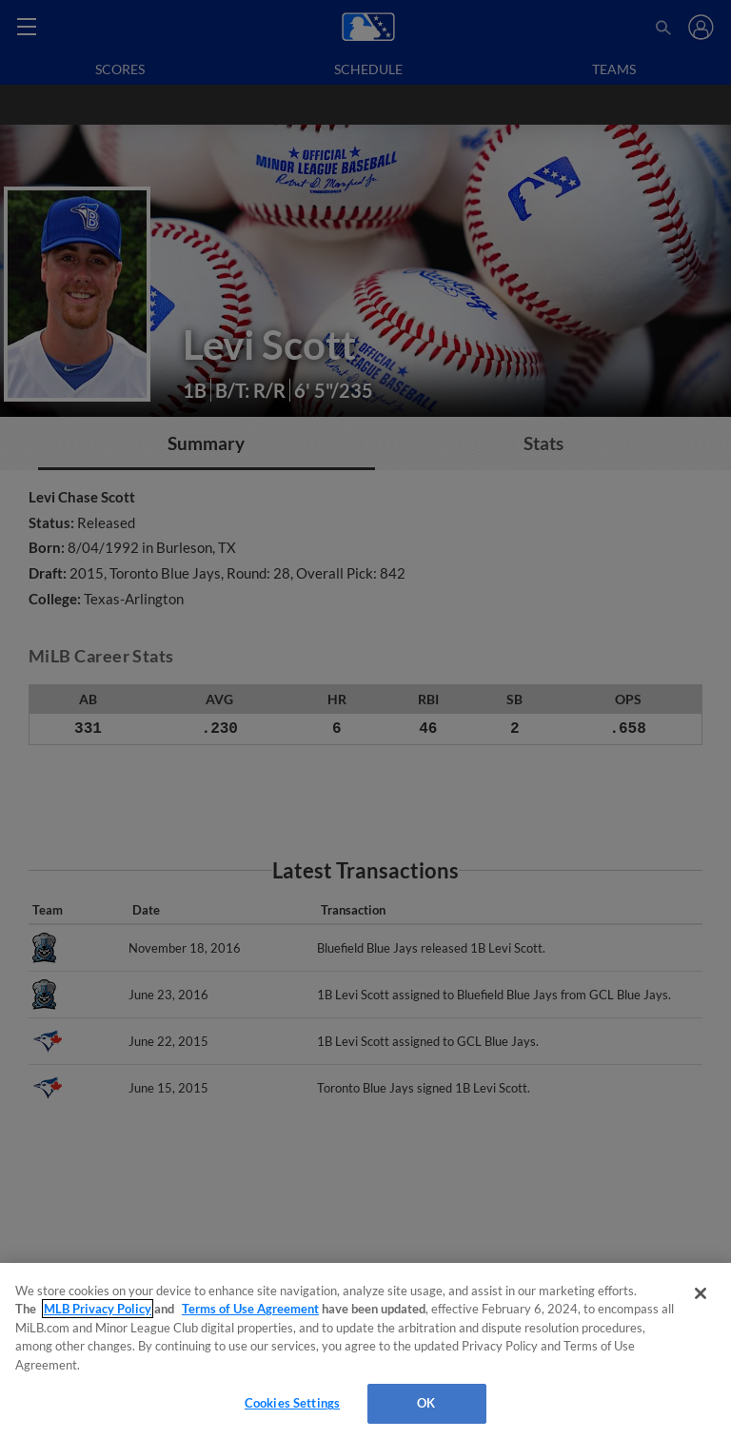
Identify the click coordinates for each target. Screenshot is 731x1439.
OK (426, 1402)
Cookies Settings (292, 1402)
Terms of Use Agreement (250, 1308)
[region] (365, 1351)
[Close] (700, 1293)
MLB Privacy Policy (97, 1308)
